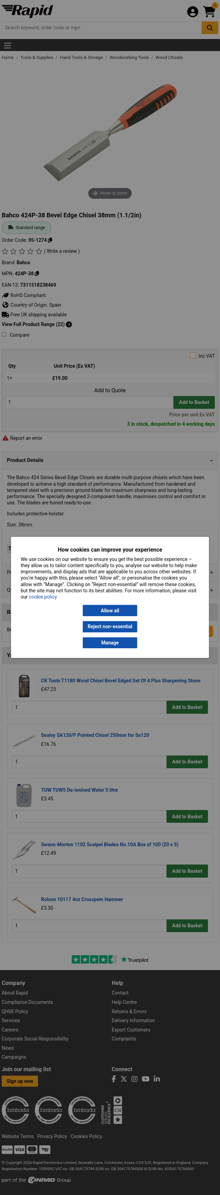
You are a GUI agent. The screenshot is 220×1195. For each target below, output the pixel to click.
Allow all (110, 610)
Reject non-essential (110, 627)
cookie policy (43, 597)
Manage (110, 642)
